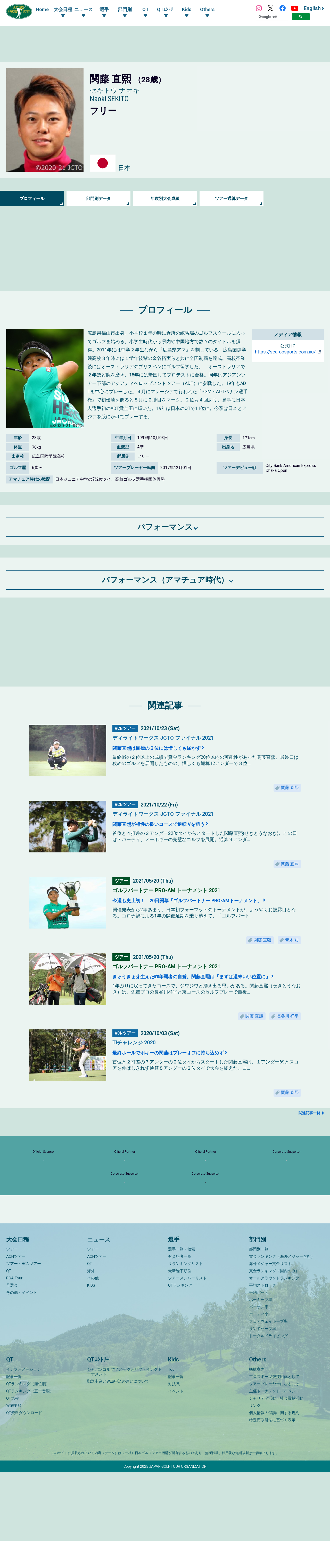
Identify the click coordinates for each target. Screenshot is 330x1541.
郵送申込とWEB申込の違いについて (118, 1450)
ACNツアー (16, 1325)
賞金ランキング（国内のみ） (274, 1339)
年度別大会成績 (165, 198)
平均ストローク (262, 1354)
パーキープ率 (260, 1368)
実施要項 (14, 1474)
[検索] (272, 16)
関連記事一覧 (309, 1130)
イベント (176, 1459)
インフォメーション (23, 1438)
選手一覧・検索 (181, 1318)
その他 (93, 1347)
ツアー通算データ (231, 198)
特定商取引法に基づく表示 (272, 1488)
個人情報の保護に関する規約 (274, 1481)
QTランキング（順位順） (28, 1452)
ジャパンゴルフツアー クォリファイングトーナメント (124, 1440)
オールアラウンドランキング (274, 1347)
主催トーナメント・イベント (274, 1459)
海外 (91, 1339)
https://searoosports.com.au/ (285, 351)
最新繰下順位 (179, 1339)
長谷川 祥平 (285, 1028)
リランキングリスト (185, 1332)
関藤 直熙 (287, 789)
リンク (255, 1474)
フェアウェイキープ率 (268, 1390)
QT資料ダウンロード (24, 1481)
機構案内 (257, 1438)
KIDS (91, 1354)
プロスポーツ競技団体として (274, 1445)
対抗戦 (174, 1452)
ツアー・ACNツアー (23, 1332)
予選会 (12, 1354)
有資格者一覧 (179, 1325)
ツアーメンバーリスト (187, 1347)
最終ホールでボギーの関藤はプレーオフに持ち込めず (188, 1065)
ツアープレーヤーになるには (274, 1452)
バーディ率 (258, 1383)
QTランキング (180, 1354)
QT (8, 1339)
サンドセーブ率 (262, 1397)
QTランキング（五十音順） (30, 1459)
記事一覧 (14, 1445)
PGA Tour (14, 1347)
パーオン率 (258, 1376)
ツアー (12, 1318)
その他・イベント (21, 1361)
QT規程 (12, 1467)
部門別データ (98, 198)
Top (171, 1438)
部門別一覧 (258, 1318)
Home (42, 9)
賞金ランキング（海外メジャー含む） (282, 1325)
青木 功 (289, 948)
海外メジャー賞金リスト (270, 1332)
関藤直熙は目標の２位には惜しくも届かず (172, 747)
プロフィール (32, 198)
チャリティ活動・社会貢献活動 (276, 1467)
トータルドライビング (268, 1404)
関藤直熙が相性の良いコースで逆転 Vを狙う (175, 827)
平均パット (258, 1361)
